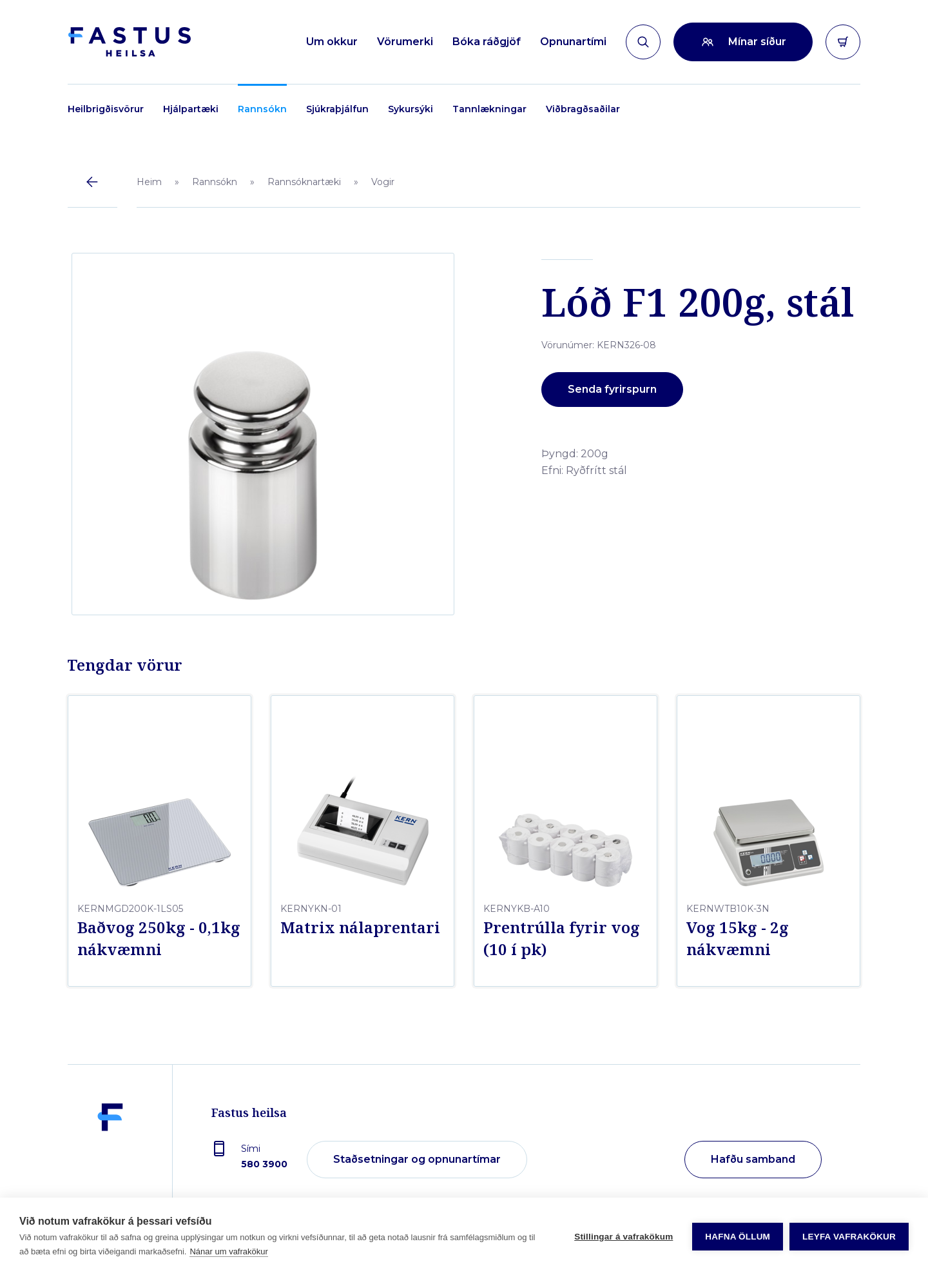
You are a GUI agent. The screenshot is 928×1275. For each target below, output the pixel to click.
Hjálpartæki (190, 109)
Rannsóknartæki (304, 182)
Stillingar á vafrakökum (623, 1236)
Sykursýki (410, 109)
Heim (149, 182)
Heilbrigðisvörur (106, 109)
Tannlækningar (489, 109)
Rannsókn (262, 109)
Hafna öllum (737, 1236)
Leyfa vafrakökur (849, 1236)
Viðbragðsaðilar (583, 109)
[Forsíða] (129, 42)
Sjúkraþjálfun (337, 109)
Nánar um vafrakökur (228, 1251)
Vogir (382, 182)
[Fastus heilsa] (110, 1160)
